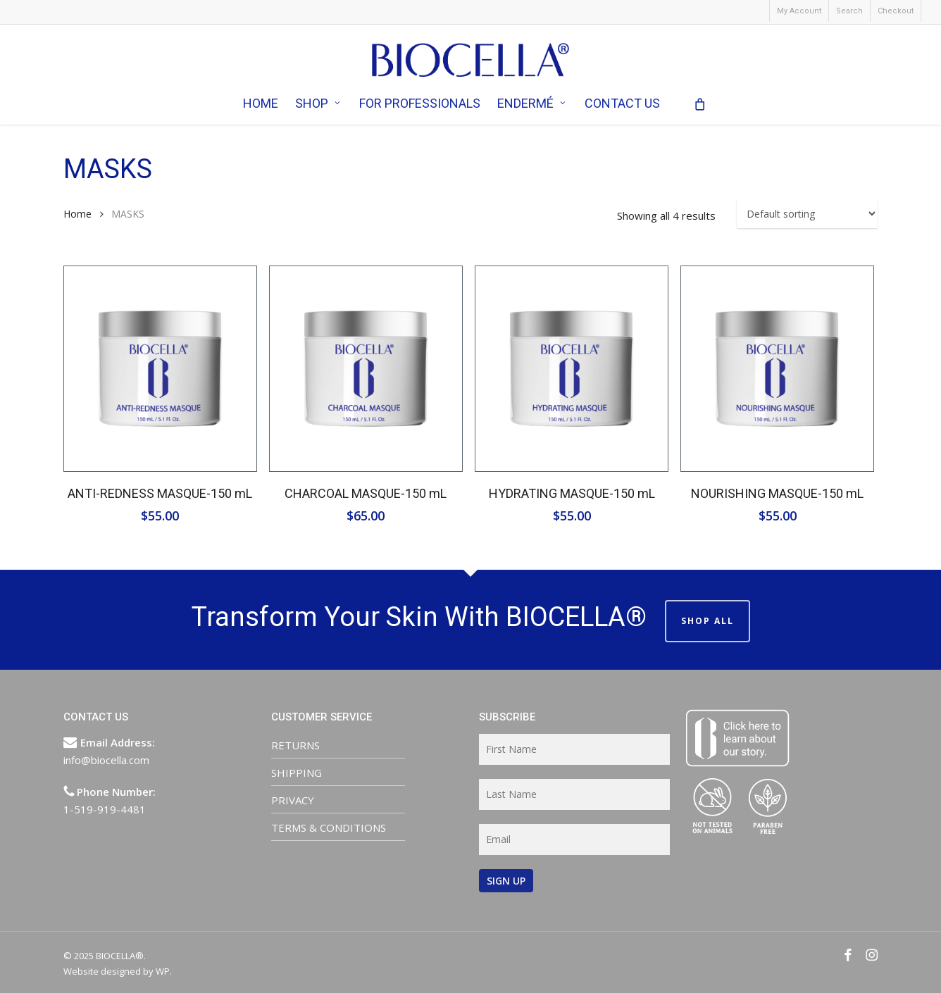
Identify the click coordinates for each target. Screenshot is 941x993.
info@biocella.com (106, 760)
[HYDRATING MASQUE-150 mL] (571, 369)
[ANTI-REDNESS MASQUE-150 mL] (160, 369)
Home (77, 213)
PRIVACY (292, 800)
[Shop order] (807, 213)
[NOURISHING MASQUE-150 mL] (777, 369)
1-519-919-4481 (104, 809)
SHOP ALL (707, 621)
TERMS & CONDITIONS (328, 827)
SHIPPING (296, 773)
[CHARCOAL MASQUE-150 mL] (366, 369)
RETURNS (295, 745)
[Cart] (699, 108)
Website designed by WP (116, 971)
